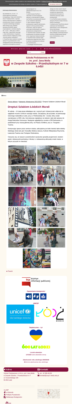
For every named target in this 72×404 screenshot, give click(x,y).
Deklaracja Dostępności (13, 397)
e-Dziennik (8, 392)
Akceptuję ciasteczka (55, 4)
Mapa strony (22, 48)
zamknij (52, 42)
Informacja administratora (55, 48)
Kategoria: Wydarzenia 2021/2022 (30, 102)
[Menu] (36, 95)
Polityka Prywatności (12, 395)
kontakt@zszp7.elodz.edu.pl (48, 375)
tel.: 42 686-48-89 (44, 373)
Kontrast (46, 48)
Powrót (10, 271)
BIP (6, 390)
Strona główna (14, 48)
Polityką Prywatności (47, 1)
